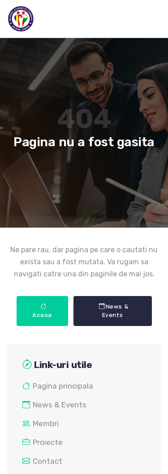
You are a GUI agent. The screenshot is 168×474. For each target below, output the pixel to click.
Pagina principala (57, 385)
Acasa (42, 310)
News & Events (114, 310)
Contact (42, 461)
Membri (40, 423)
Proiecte (42, 442)
